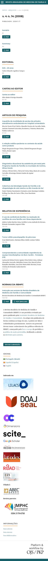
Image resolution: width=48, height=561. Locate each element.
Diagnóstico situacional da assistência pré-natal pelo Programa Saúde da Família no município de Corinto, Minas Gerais (24, 166)
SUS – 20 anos (7, 68)
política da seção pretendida (15, 332)
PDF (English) (21, 301)
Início (4, 10)
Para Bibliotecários (9, 536)
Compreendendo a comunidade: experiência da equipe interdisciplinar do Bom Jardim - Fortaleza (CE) (22, 255)
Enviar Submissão (12, 344)
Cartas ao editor (8, 95)
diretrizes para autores (14, 335)
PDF (7, 37)
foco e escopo (27, 329)
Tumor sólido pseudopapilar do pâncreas (19, 237)
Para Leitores (7, 529)
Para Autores (7, 532)
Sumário (5, 30)
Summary (6, 44)
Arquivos (12, 10)
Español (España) (12, 362)
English (8, 366)
